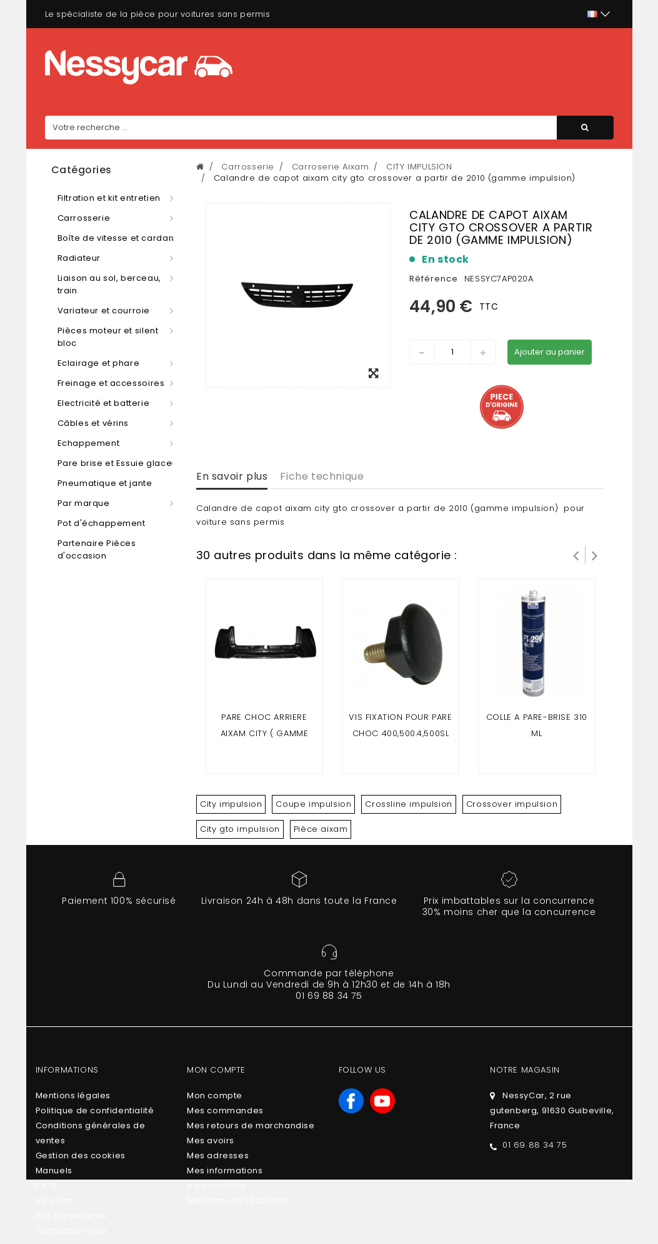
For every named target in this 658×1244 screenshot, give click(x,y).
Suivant (595, 554)
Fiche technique (322, 476)
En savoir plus (231, 476)
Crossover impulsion (511, 804)
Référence (433, 279)
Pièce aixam (321, 829)
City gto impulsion (240, 829)
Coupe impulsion (313, 804)
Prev (576, 554)
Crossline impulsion (408, 804)
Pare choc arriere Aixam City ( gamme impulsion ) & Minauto (265, 733)
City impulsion (231, 804)
